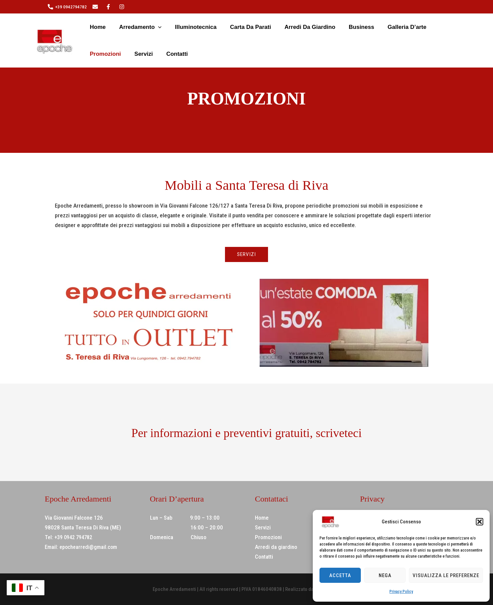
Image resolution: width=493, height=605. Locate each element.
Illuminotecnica (173, 27)
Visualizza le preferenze (446, 575)
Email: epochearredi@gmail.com (82, 547)
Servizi (425, 27)
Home (91, 27)
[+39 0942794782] (67, 6)
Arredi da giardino (272, 27)
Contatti (94, 54)
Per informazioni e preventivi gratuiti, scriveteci (246, 432)
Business (316, 27)
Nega (385, 575)
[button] (479, 521)
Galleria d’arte (354, 27)
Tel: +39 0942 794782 (71, 537)
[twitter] (96, 6)
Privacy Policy (401, 591)
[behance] (122, 6)
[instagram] (109, 6)
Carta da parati (220, 27)
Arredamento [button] (126, 27)
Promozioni (394, 27)
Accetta (340, 575)
